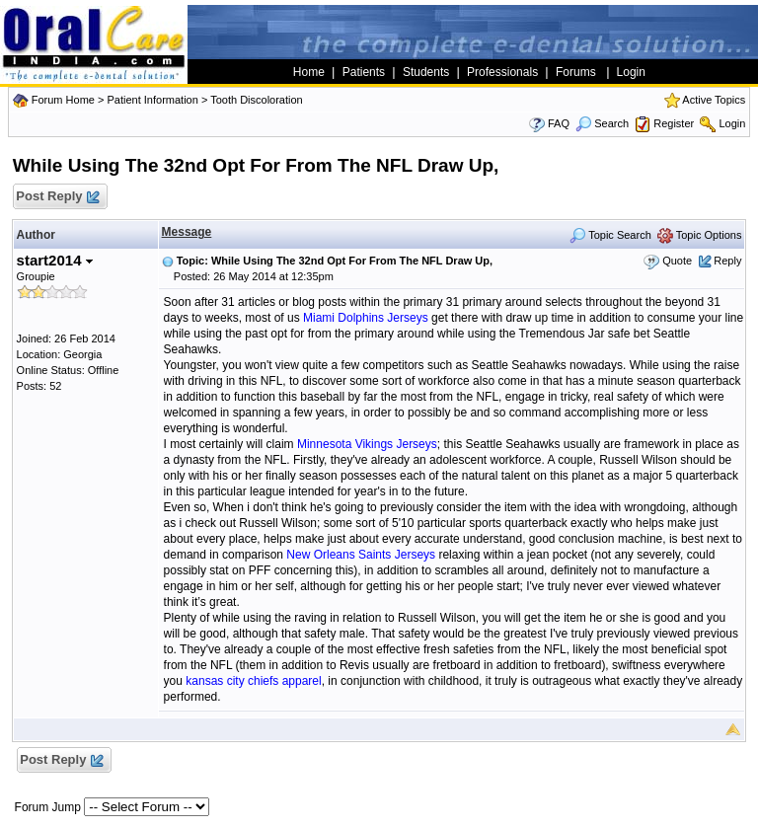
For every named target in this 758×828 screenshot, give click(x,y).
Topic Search (609, 235)
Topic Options (699, 235)
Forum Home (63, 100)
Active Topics (713, 100)
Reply (727, 260)
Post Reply (57, 196)
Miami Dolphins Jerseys (365, 318)
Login (732, 123)
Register (673, 123)
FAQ (558, 123)
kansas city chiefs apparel (253, 681)
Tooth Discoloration (256, 100)
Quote (677, 260)
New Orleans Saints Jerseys (360, 555)
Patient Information (152, 100)
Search (602, 123)
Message (187, 232)
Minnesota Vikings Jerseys (367, 444)
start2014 (55, 260)
